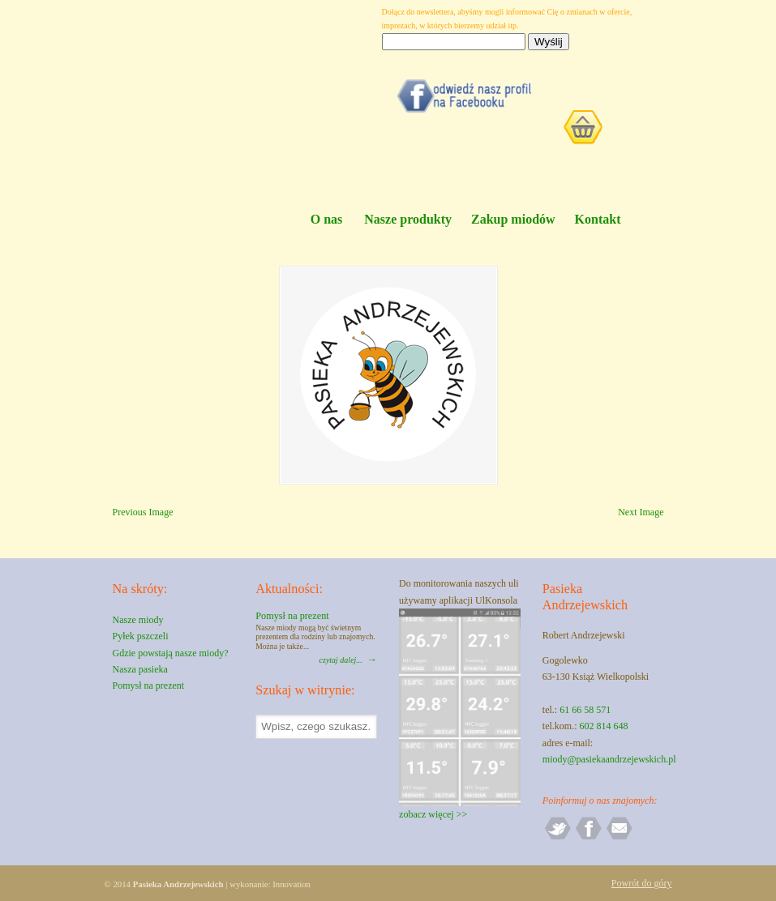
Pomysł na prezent (149, 685)
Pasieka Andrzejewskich (214, 106)
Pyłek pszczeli (141, 636)
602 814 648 (604, 726)
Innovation (291, 884)
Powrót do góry (641, 883)
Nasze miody (138, 620)
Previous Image (143, 512)
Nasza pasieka (140, 669)
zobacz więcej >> (433, 814)
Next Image (640, 512)
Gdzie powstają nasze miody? (171, 653)
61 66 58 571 (585, 709)
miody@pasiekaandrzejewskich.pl (609, 759)
